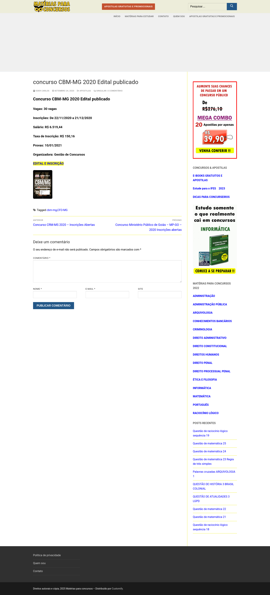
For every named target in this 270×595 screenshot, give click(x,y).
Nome (37, 288)
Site (140, 288)
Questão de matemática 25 (209, 443)
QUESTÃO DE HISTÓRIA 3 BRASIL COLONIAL (213, 486)
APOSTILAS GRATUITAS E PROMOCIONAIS (128, 6)
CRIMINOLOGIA (202, 329)
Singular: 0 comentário (108, 91)
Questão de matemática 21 (209, 517)
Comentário (41, 258)
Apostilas (84, 91)
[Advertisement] (135, 45)
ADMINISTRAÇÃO (204, 296)
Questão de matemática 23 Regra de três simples (213, 461)
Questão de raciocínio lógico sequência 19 (210, 433)
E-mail (90, 288)
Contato (38, 571)
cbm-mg (52, 210)
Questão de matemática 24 (209, 451)
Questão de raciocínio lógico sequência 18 (210, 527)
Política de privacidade (47, 555)
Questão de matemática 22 (209, 509)
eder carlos (41, 91)
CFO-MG (62, 210)
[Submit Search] (232, 6)
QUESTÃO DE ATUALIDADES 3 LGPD (211, 499)
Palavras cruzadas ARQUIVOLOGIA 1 (214, 474)
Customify (117, 588)
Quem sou (39, 563)
